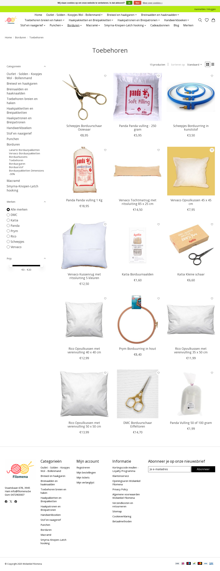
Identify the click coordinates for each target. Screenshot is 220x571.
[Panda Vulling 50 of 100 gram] (191, 394)
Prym (14, 231)
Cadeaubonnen (159, 25)
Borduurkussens (18, 156)
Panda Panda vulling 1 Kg (84, 201)
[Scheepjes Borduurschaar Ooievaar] (84, 97)
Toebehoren (16, 160)
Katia (14, 220)
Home (38, 15)
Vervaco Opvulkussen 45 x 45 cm (190, 202)
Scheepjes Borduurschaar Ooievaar (84, 128)
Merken (188, 25)
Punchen (13, 139)
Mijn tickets (83, 478)
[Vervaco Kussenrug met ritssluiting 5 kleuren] (84, 246)
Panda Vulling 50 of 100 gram (191, 423)
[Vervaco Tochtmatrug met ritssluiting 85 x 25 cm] (137, 172)
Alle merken (19, 209)
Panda (15, 225)
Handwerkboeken (19, 128)
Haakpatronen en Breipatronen (19, 120)
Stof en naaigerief (19, 133)
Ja (129, 3)
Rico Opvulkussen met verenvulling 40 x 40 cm (84, 351)
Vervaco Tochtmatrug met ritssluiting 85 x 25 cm (137, 202)
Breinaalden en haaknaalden (17, 91)
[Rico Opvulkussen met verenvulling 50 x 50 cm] (84, 394)
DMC (14, 215)
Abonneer (203, 470)
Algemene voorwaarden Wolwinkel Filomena (126, 496)
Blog (176, 25)
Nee (137, 3)
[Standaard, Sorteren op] (193, 65)
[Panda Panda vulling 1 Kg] (84, 172)
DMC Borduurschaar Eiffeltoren (137, 425)
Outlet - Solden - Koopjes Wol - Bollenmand (24, 76)
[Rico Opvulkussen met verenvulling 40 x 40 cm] (84, 320)
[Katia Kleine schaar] (191, 246)
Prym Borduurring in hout (137, 349)
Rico (13, 236)
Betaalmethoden (122, 522)
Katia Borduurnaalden (137, 275)
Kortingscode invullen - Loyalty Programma (125, 469)
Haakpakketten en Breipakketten (20, 110)
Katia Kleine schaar (191, 275)
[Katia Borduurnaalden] (137, 246)
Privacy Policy (120, 490)
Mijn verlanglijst (85, 483)
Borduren (20, 37)
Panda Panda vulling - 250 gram (137, 128)
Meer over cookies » (153, 3)
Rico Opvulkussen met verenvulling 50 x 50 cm (84, 425)
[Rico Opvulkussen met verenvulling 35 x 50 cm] (191, 320)
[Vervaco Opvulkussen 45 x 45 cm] (191, 172)
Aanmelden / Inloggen (205, 9)
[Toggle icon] (199, 20)
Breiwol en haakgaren (22, 83)
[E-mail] (169, 470)
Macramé (13, 181)
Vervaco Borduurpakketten (24, 153)
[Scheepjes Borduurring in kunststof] (191, 97)
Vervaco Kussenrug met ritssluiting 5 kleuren (84, 277)
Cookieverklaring (121, 517)
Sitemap (117, 512)
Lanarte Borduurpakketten (24, 150)
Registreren (83, 468)
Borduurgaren (17, 163)
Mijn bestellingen (86, 473)
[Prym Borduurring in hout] (137, 320)
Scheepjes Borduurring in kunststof (191, 128)
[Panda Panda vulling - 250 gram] (137, 97)
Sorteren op (176, 65)
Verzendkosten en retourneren (122, 505)
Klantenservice (120, 476)
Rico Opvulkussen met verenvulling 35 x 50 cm (191, 351)
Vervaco (16, 247)
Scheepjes (17, 241)
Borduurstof (16, 167)
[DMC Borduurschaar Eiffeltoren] (137, 394)
